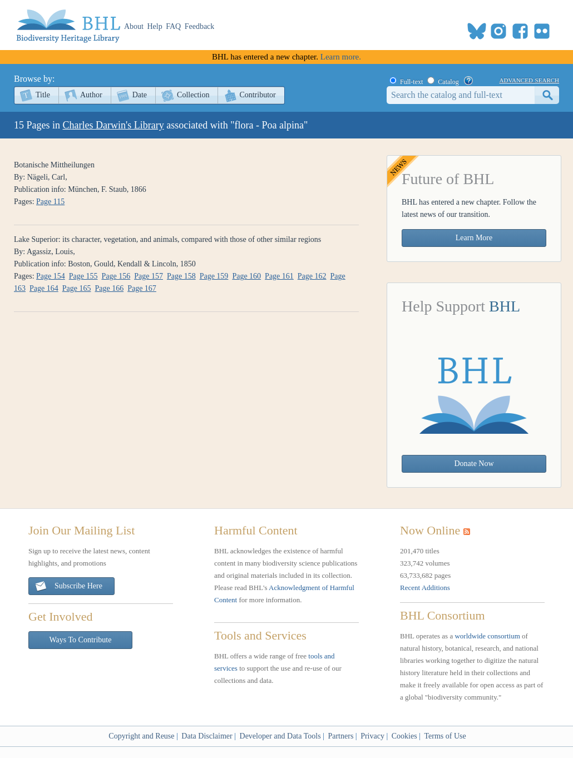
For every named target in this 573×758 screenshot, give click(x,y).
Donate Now (473, 463)
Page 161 (279, 276)
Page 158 (181, 276)
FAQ (173, 26)
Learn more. (340, 56)
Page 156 (116, 276)
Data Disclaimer (206, 736)
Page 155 (83, 276)
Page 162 (312, 276)
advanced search (529, 79)
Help (154, 26)
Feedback (200, 26)
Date (139, 95)
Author (91, 95)
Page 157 (148, 276)
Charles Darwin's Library (113, 125)
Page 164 (43, 288)
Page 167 (141, 288)
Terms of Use (445, 736)
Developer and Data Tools (280, 736)
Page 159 (214, 276)
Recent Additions (425, 587)
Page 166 (109, 288)
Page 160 (246, 276)
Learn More (474, 238)
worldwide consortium (487, 636)
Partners (340, 736)
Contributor (257, 95)
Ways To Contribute (81, 640)
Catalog (448, 82)
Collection (193, 95)
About (134, 26)
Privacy (372, 736)
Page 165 (76, 288)
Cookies (404, 736)
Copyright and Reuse (141, 736)
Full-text (411, 82)
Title (43, 95)
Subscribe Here (68, 586)
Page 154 (50, 276)
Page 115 (50, 201)
